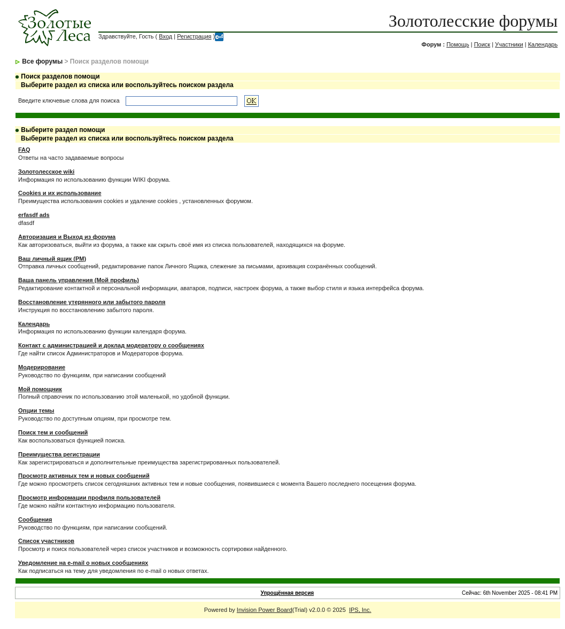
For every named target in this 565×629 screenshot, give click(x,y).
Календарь (543, 44)
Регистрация (194, 36)
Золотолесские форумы (473, 20)
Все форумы (42, 61)
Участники (509, 44)
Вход (165, 36)
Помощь (457, 44)
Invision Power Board (264, 610)
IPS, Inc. (360, 610)
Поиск (482, 44)
